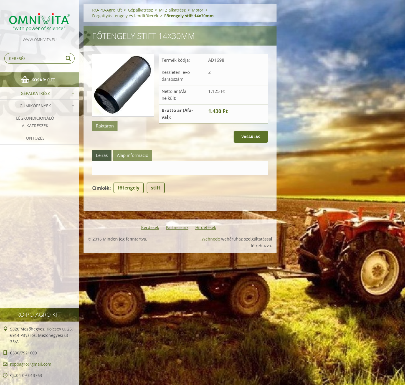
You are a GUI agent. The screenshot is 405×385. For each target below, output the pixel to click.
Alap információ (132, 155)
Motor (197, 10)
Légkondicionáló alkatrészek (35, 121)
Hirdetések (205, 227)
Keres (69, 58)
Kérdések (150, 227)
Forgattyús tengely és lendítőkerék (125, 15)
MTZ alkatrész (172, 10)
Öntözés (35, 138)
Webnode (211, 239)
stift (155, 188)
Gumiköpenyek (35, 105)
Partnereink (177, 227)
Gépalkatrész (35, 93)
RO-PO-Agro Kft (107, 10)
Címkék (100, 188)
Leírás (102, 155)
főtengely (128, 188)
